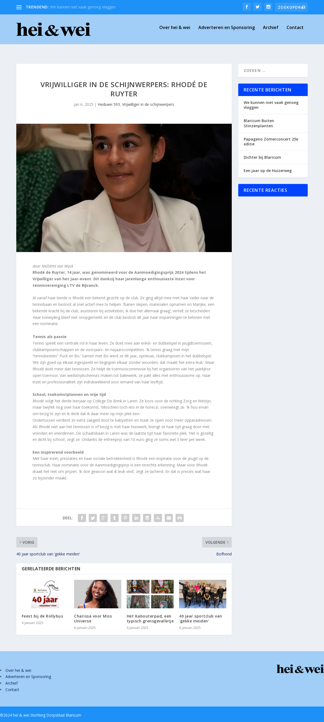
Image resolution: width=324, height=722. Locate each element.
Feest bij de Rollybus (42, 611)
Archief (270, 31)
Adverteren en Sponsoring (226, 31)
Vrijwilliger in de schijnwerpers (148, 99)
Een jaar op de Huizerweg (268, 165)
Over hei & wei (174, 31)
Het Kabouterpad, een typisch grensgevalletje (150, 614)
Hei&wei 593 (109, 99)
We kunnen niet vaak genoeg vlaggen (83, 6)
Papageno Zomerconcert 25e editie (271, 137)
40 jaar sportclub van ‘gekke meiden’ (200, 614)
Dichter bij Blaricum (262, 152)
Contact (295, 31)
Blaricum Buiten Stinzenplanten (259, 118)
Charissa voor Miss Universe (93, 614)
